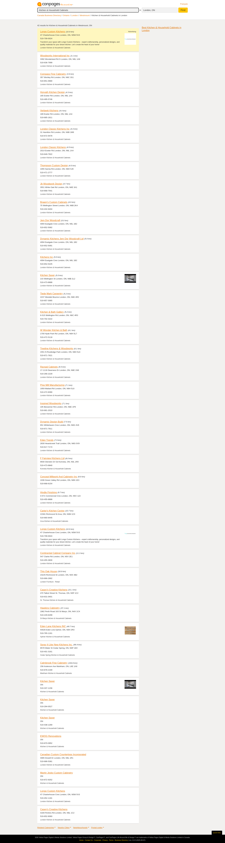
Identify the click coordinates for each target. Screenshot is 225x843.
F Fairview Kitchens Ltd (52, 458)
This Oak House (48, 571)
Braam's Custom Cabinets (53, 202)
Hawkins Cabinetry (50, 608)
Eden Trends (47, 440)
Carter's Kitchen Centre (52, 510)
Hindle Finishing (48, 492)
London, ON (149, 10)
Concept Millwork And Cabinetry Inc (58, 476)
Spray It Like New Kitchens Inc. (56, 644)
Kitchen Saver (47, 275)
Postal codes (96, 828)
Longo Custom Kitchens (52, 31)
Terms (111, 840)
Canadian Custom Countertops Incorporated (63, 754)
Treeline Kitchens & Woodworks (56, 348)
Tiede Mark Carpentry (51, 293)
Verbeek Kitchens (49, 110)
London (74, 15)
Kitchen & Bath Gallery (52, 312)
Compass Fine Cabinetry (53, 74)
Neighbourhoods (80, 828)
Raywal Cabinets (49, 367)
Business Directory (121, 840)
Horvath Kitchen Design (52, 92)
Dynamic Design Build (51, 421)
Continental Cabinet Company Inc (57, 553)
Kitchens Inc (46, 257)
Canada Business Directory (49, 15)
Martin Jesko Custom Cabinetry (56, 772)
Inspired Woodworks (50, 403)
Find (183, 10)
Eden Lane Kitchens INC (53, 626)
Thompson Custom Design (54, 165)
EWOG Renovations (50, 736)
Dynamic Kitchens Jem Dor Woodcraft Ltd (62, 238)
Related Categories (45, 828)
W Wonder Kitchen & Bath (53, 330)
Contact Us (89, 840)
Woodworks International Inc (55, 55)
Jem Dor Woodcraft (50, 220)
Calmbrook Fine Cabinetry (53, 663)
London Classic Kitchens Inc (55, 129)
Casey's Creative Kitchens (53, 589)
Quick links (217, 833)
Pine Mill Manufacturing (52, 385)
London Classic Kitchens (53, 147)
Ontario (66, 15)
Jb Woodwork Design (51, 183)
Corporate (97, 840)
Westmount (85, 15)
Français (184, 4)
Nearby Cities (63, 828)
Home (81, 840)
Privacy (105, 840)
